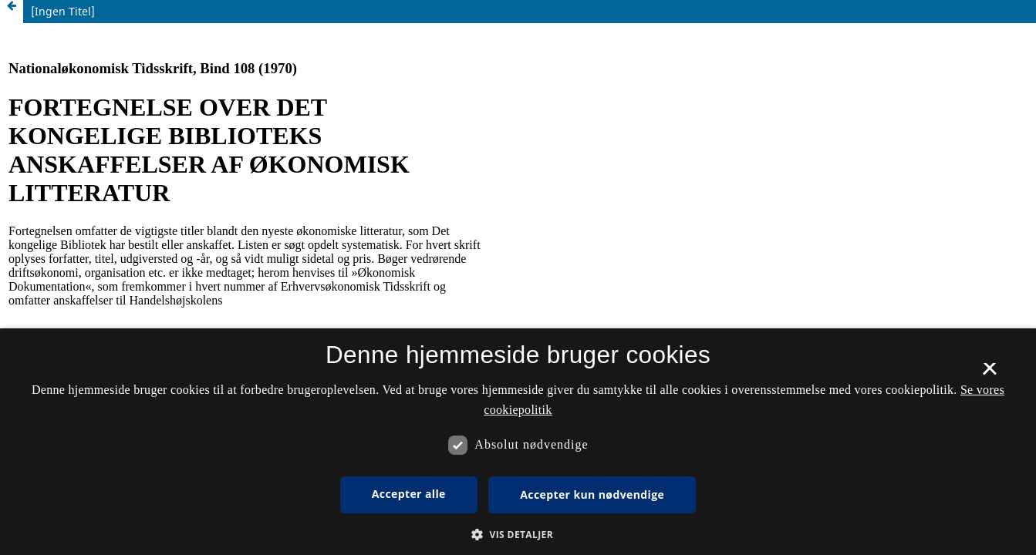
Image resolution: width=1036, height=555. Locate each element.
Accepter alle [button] (409, 493)
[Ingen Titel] (63, 11)
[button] (518, 534)
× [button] (989, 374)
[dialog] (518, 441)
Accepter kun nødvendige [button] (592, 494)
